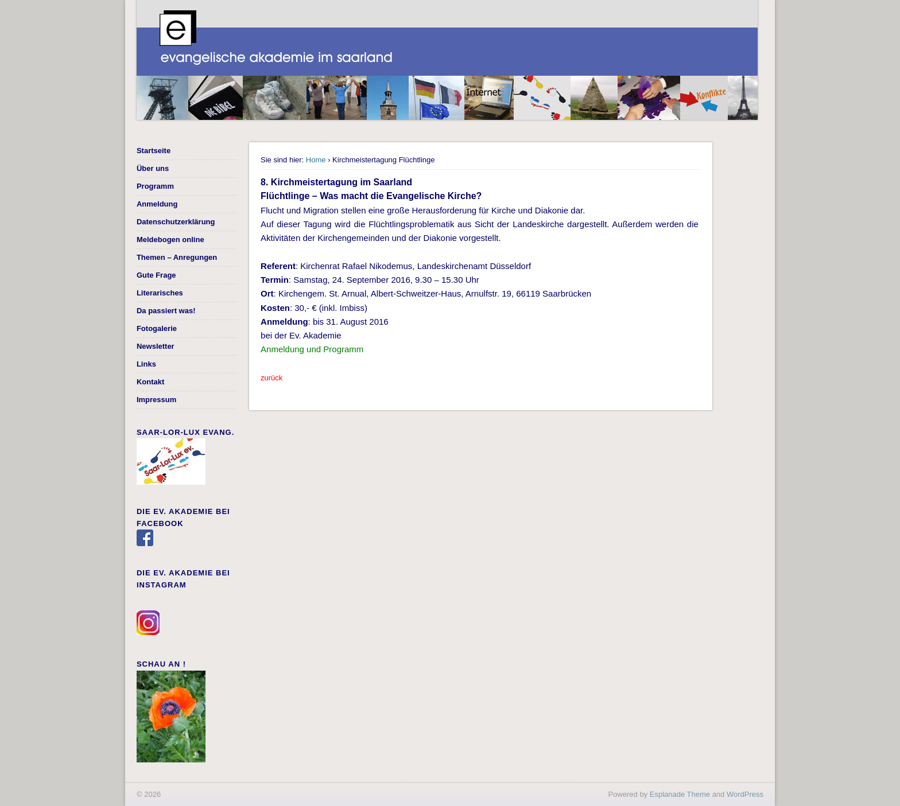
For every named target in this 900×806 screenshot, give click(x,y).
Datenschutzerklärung (176, 221)
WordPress (745, 794)
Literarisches (160, 293)
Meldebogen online (170, 239)
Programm (155, 186)
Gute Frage (156, 275)
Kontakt (150, 381)
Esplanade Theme (680, 794)
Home (316, 159)
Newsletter (155, 346)
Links (146, 364)
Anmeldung (157, 204)
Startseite (153, 150)
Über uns (153, 168)
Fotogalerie (157, 328)
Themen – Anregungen (177, 257)
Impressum (156, 399)
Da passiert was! (166, 310)
